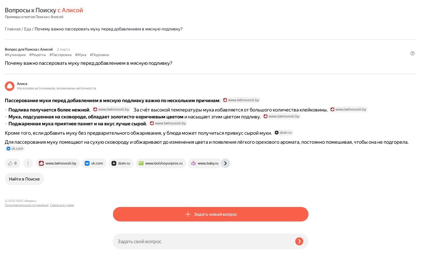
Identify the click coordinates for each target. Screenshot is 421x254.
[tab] (121, 192)
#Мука (188, 39)
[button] (304, 49)
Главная (120, 13)
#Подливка (207, 39)
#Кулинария (123, 39)
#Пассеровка (168, 39)
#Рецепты (145, 39)
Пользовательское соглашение (27, 242)
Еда (135, 13)
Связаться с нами (17, 247)
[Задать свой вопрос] (201, 241)
